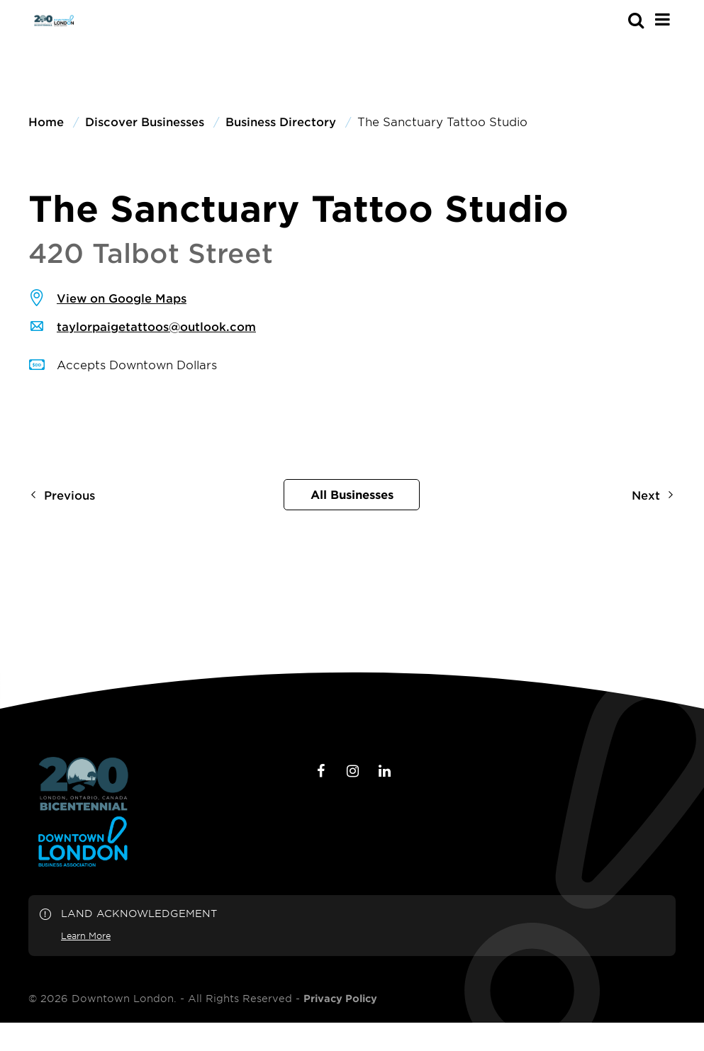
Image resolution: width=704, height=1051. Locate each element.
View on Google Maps (121, 298)
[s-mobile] (610, 20)
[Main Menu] (662, 19)
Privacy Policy (340, 998)
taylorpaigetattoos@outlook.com (156, 326)
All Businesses (352, 494)
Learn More (86, 935)
